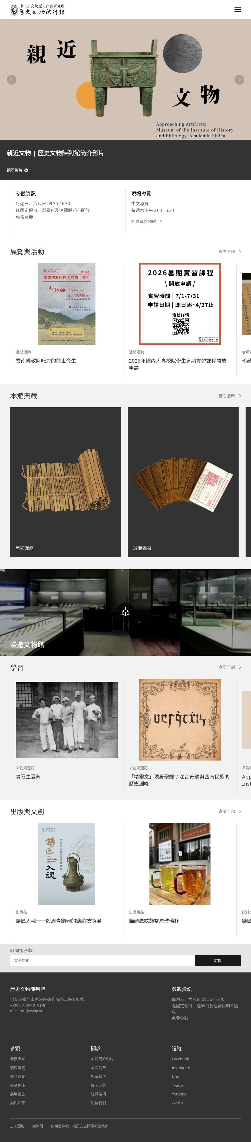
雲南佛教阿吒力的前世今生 (46, 361)
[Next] (239, 80)
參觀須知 (17, 1059)
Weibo (177, 1103)
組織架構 (98, 1094)
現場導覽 (17, 1068)
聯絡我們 (98, 1103)
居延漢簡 (24, 548)
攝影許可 (17, 1103)
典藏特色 (98, 1076)
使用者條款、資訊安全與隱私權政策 (79, 1126)
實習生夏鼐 (28, 776)
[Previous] (11, 80)
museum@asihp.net (27, 1011)
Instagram (181, 1068)
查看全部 (230, 252)
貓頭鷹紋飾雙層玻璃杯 (154, 921)
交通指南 (17, 1085)
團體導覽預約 (146, 222)
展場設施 (17, 1094)
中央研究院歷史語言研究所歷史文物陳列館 (37, 10)
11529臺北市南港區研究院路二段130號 (47, 999)
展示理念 (98, 1085)
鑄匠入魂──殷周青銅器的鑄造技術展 (58, 921)
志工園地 (17, 1126)
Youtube (179, 1094)
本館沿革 (98, 1068)
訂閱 (218, 961)
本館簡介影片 (102, 1059)
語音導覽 (17, 1076)
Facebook (180, 1059)
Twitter (178, 1085)
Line (175, 1076)
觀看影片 (17, 170)
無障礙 (37, 1126)
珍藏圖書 (142, 548)
